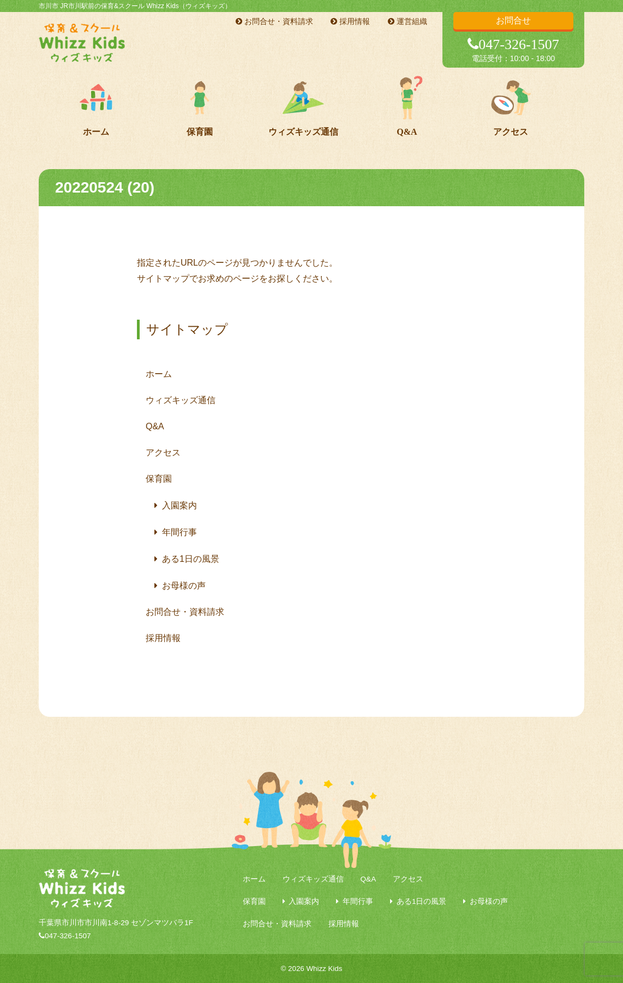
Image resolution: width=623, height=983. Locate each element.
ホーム (96, 131)
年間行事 (179, 532)
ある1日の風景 (190, 559)
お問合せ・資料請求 (274, 21)
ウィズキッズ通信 (303, 131)
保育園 (200, 131)
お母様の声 (184, 585)
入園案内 (179, 505)
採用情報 (350, 21)
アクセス (510, 131)
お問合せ (513, 20)
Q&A (407, 131)
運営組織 (407, 21)
